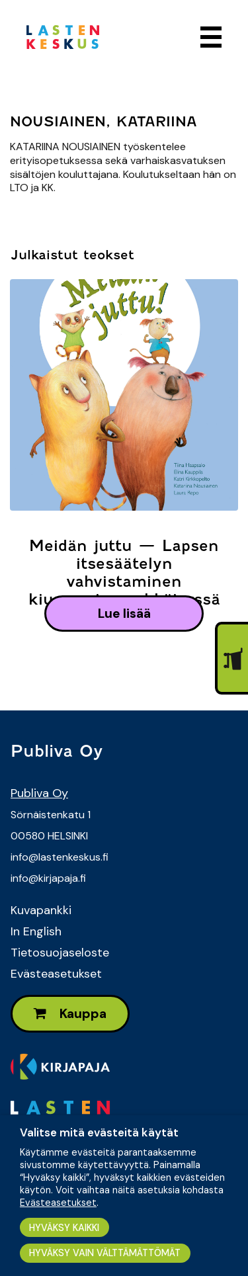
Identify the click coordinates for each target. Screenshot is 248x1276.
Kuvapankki (41, 910)
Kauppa (70, 1013)
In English (36, 931)
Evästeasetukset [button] (58, 1202)
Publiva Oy (39, 793)
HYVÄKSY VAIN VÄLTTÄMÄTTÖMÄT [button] (105, 1253)
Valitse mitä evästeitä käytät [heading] (99, 1132)
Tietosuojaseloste (60, 952)
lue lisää (124, 613)
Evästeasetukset (56, 974)
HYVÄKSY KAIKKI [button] (64, 1228)
